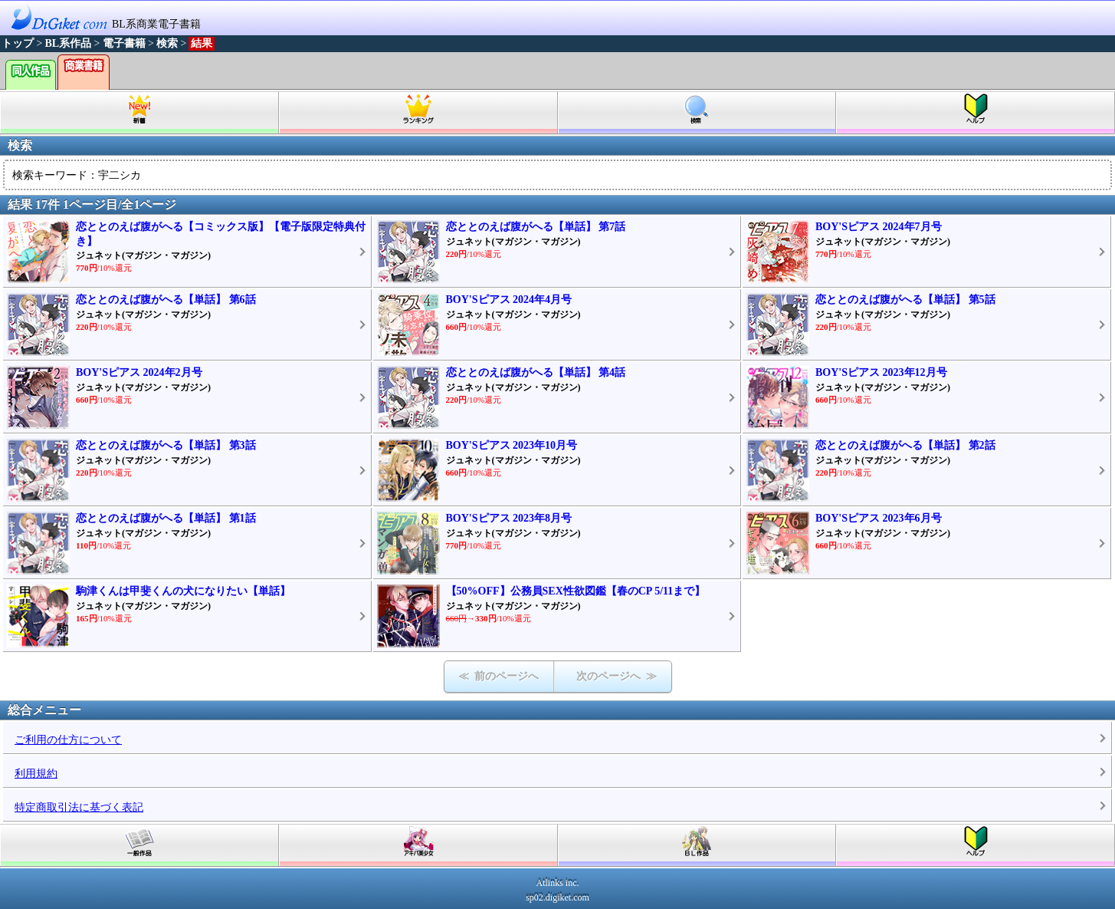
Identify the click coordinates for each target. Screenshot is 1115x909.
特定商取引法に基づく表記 (79, 807)
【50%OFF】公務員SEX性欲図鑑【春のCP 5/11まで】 (576, 591)
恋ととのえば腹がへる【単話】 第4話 (536, 372)
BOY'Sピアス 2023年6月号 (878, 518)
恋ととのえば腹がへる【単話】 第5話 (905, 299)
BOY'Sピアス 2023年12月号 (881, 372)
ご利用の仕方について (68, 740)
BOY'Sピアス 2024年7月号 (878, 226)
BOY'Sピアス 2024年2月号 (139, 372)
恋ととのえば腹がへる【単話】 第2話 (905, 445)
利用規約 (36, 773)
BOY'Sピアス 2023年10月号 (512, 445)
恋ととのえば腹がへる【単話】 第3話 (166, 445)
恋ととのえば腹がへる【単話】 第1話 (166, 518)
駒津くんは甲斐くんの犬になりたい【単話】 (183, 591)
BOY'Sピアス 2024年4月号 (509, 299)
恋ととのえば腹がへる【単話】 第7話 (536, 226)
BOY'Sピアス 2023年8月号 (509, 518)
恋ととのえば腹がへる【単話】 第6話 (166, 299)
